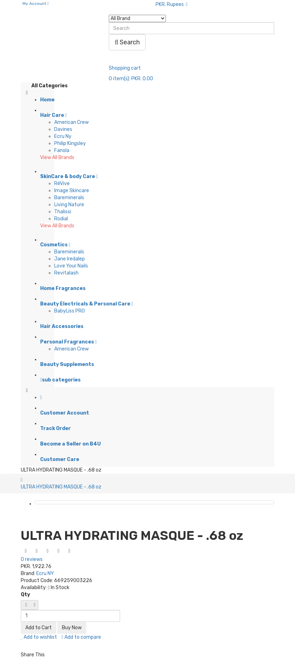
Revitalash (66, 273)
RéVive (62, 184)
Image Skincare (71, 191)
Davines (63, 129)
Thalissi (62, 212)
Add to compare (81, 637)
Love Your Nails (71, 266)
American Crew (71, 122)
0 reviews (32, 559)
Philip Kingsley (70, 143)
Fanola (61, 150)
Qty (25, 595)
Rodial (61, 219)
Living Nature (69, 205)
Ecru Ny (62, 136)
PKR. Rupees (172, 4)
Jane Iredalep (69, 259)
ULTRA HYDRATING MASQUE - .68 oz (61, 487)
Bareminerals (69, 198)
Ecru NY (45, 573)
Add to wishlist (39, 637)
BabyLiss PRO (69, 311)
